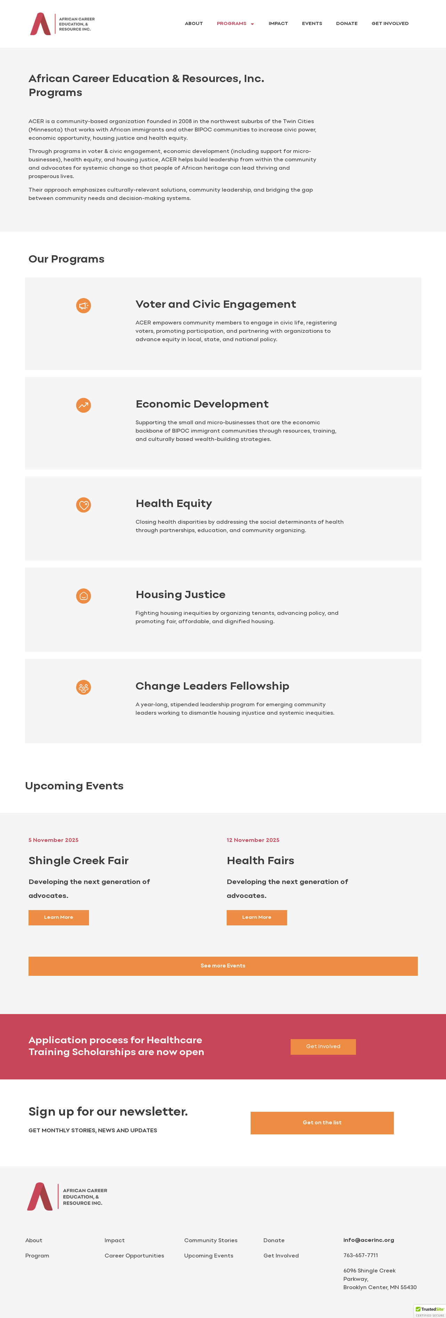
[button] (430, 1311)
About (194, 24)
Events (312, 24)
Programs (236, 24)
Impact (278, 24)
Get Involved (390, 24)
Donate (347, 24)
